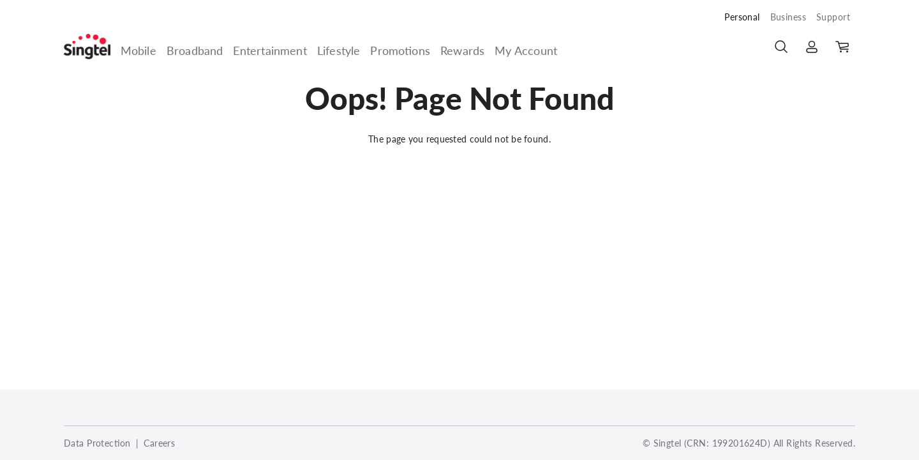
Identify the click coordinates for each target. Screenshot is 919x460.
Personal (741, 17)
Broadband (195, 50)
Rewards (462, 50)
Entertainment (269, 50)
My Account (526, 50)
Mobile (138, 50)
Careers (159, 443)
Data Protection (97, 443)
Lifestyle (339, 50)
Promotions (400, 50)
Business (788, 17)
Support (833, 17)
